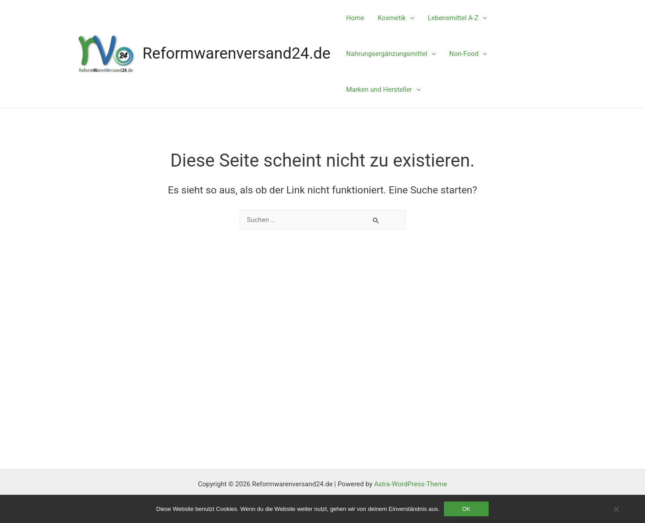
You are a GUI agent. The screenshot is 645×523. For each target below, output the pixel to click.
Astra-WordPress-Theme (410, 484)
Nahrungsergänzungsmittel (391, 54)
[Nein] (615, 509)
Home (355, 18)
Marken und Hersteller (383, 89)
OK (466, 509)
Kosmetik (396, 18)
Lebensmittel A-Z (457, 18)
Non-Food (468, 54)
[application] (410, 18)
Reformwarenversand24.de (236, 53)
